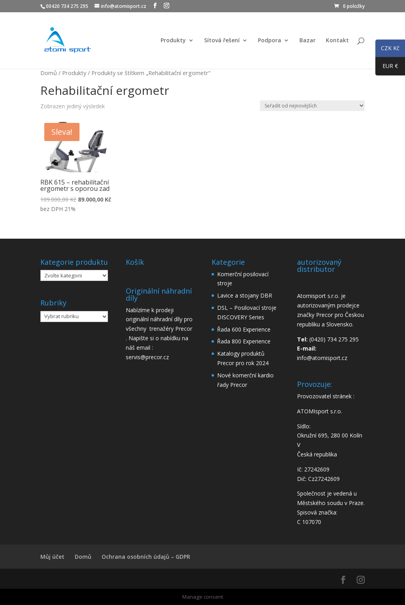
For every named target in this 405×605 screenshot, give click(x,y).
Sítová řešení (222, 41)
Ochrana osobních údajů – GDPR (146, 556)
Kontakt (337, 41)
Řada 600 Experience (244, 329)
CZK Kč (387, 49)
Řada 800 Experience (244, 341)
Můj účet (52, 556)
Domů (48, 73)
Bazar (307, 41)
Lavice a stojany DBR (244, 295)
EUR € (386, 67)
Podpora (269, 41)
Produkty (173, 41)
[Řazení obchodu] (312, 105)
